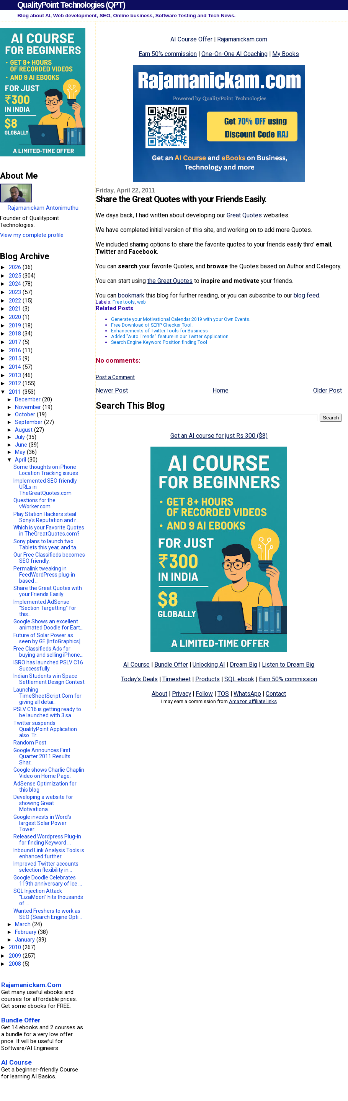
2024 (16, 283)
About (159, 693)
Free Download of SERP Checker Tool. (152, 325)
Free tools (124, 302)
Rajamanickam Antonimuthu (43, 207)
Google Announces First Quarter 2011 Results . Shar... (43, 756)
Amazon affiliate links (253, 701)
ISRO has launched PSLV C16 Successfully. (48, 665)
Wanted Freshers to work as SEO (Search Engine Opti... (47, 914)
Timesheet (176, 679)
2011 (16, 391)
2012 (16, 383)
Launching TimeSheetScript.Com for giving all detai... (47, 696)
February (26, 932)
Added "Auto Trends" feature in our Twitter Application (170, 336)
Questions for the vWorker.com (34, 503)
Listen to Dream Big (288, 664)
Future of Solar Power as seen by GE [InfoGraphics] (46, 638)
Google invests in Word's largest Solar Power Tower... (42, 823)
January (25, 940)
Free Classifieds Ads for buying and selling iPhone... (48, 652)
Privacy (181, 693)
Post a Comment (115, 377)
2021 (16, 308)
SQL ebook (239, 679)
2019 (16, 325)
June (22, 445)
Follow (204, 693)
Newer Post (112, 390)
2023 (16, 292)
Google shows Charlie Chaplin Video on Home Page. (48, 773)
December (28, 399)
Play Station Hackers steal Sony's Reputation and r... (46, 517)
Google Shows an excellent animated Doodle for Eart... (48, 624)
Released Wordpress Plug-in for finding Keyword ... (47, 839)
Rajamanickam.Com (31, 985)
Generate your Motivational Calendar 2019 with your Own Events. (180, 319)
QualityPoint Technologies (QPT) (71, 5)
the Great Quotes (170, 280)
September (29, 422)
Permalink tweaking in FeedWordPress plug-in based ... (44, 574)
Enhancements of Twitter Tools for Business (159, 331)
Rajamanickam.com (242, 39)
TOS (223, 693)
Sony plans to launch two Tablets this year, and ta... (46, 544)
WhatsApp (247, 693)
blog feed (306, 295)
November (28, 407)
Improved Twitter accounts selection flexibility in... (45, 867)
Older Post (327, 390)
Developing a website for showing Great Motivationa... (43, 803)
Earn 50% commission (168, 54)
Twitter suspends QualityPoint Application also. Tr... (45, 729)
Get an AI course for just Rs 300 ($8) (219, 435)
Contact (276, 693)
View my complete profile (32, 235)
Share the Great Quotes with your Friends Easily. (47, 591)
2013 (16, 375)
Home (220, 390)
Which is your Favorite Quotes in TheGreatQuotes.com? (48, 530)
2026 (16, 267)
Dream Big (243, 664)
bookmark (131, 295)
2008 (16, 963)
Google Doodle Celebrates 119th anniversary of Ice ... (47, 880)
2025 (16, 275)
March (23, 924)
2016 (16, 350)
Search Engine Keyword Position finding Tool (159, 342)
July (20, 437)
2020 (16, 317)
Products (207, 679)
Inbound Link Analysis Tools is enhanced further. (48, 853)
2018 (16, 333)
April (21, 460)
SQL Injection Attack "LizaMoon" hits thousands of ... (48, 897)
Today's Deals (139, 679)
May (21, 452)
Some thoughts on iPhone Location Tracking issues (45, 470)
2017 (16, 342)
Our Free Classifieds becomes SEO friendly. (49, 558)
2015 (16, 358)
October (26, 414)
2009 (16, 955)
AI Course (136, 664)
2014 (16, 366)
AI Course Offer (191, 39)
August (24, 430)
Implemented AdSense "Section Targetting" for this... (44, 608)
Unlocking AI (209, 664)
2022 (16, 300)
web (141, 302)
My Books (285, 54)
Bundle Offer (171, 664)
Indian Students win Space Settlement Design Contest (49, 679)
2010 (16, 947)
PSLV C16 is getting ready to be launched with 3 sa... (47, 712)
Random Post (29, 742)
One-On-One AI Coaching (234, 54)
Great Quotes (245, 215)
